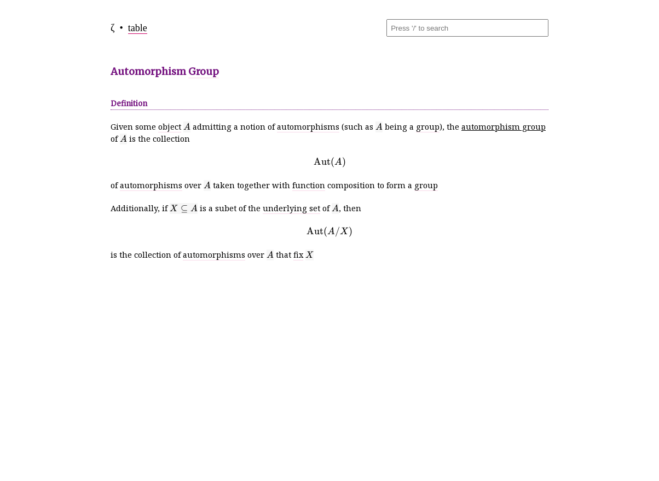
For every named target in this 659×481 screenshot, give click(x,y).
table (137, 27)
